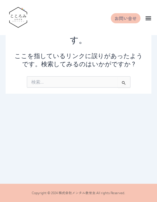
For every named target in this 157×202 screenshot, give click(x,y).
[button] (148, 18)
